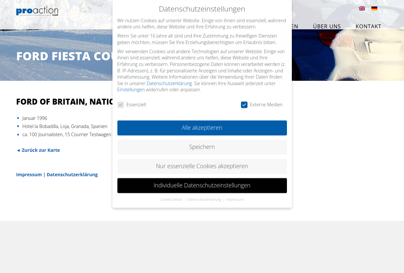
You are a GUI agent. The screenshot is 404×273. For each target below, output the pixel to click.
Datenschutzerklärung (72, 174)
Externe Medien (261, 100)
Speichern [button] (202, 142)
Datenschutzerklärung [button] (204, 194)
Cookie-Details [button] (171, 194)
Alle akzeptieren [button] (202, 123)
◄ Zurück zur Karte (38, 150)
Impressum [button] (235, 194)
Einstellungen (131, 85)
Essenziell (131, 100)
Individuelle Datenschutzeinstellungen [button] (202, 180)
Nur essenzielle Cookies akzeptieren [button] (202, 161)
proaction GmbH (51, 15)
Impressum (29, 174)
